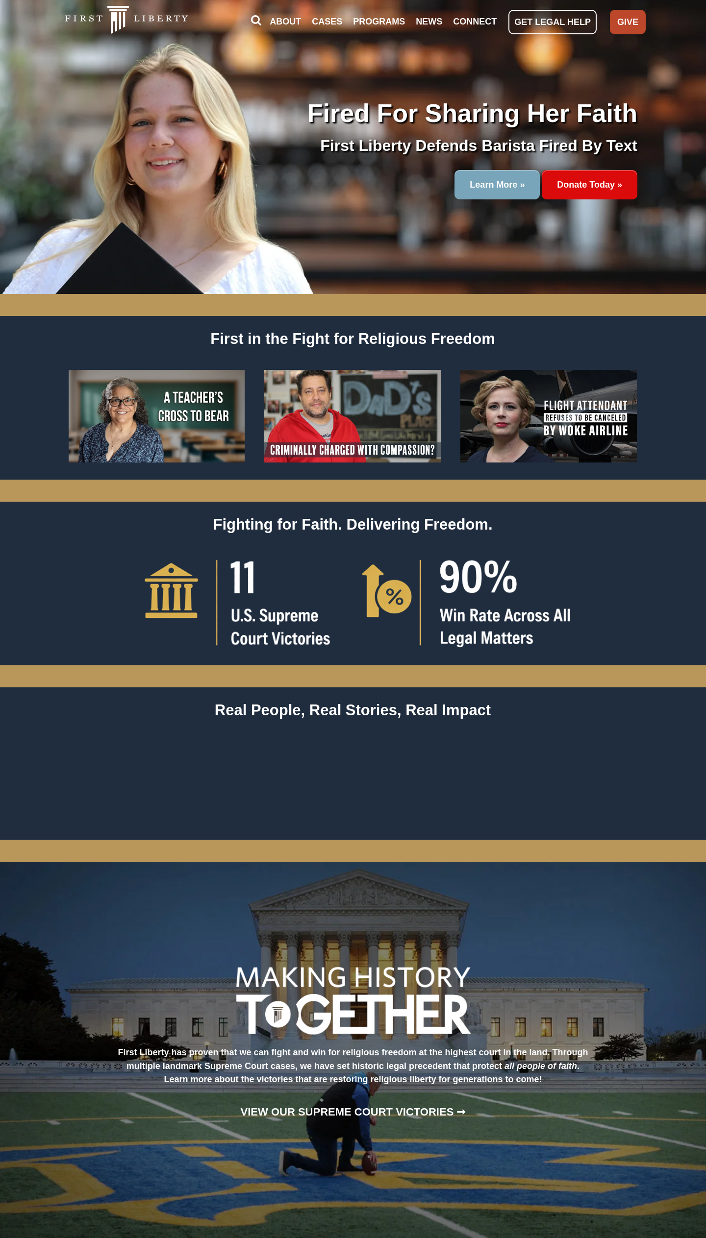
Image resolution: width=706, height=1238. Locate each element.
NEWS (429, 21)
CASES (327, 21)
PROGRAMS (379, 21)
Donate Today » (589, 185)
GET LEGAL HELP (552, 22)
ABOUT (285, 21)
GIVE (627, 22)
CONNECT (475, 21)
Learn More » (497, 185)
